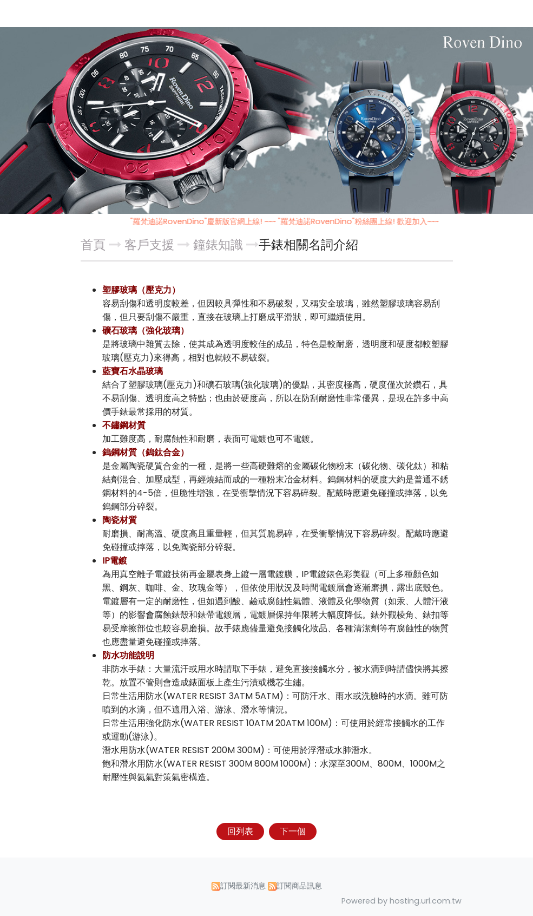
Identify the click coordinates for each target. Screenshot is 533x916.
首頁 (93, 244)
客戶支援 (150, 244)
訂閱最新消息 (243, 885)
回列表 (240, 831)
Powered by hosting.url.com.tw (401, 900)
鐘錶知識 (218, 244)
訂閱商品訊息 (299, 885)
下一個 (293, 831)
